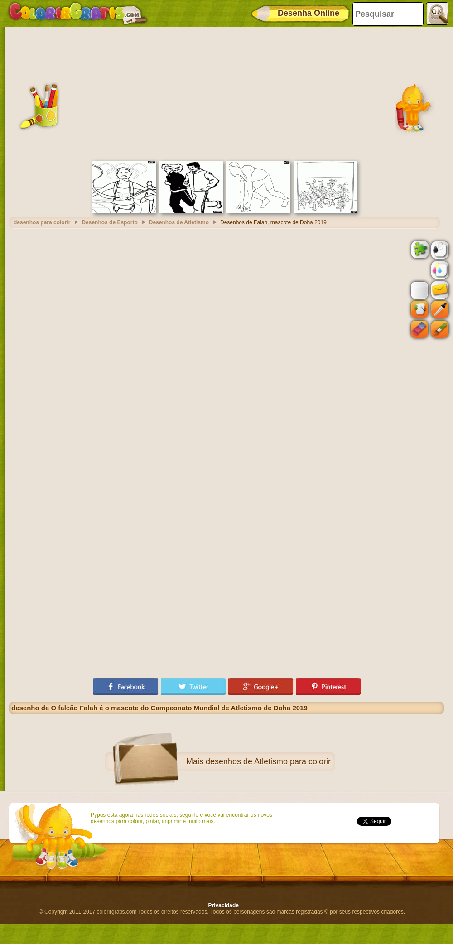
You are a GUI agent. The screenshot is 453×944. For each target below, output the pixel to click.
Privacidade (223, 905)
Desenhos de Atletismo (179, 222)
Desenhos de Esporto (109, 222)
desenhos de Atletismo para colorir (268, 761)
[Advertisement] (226, 92)
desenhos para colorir (42, 222)
